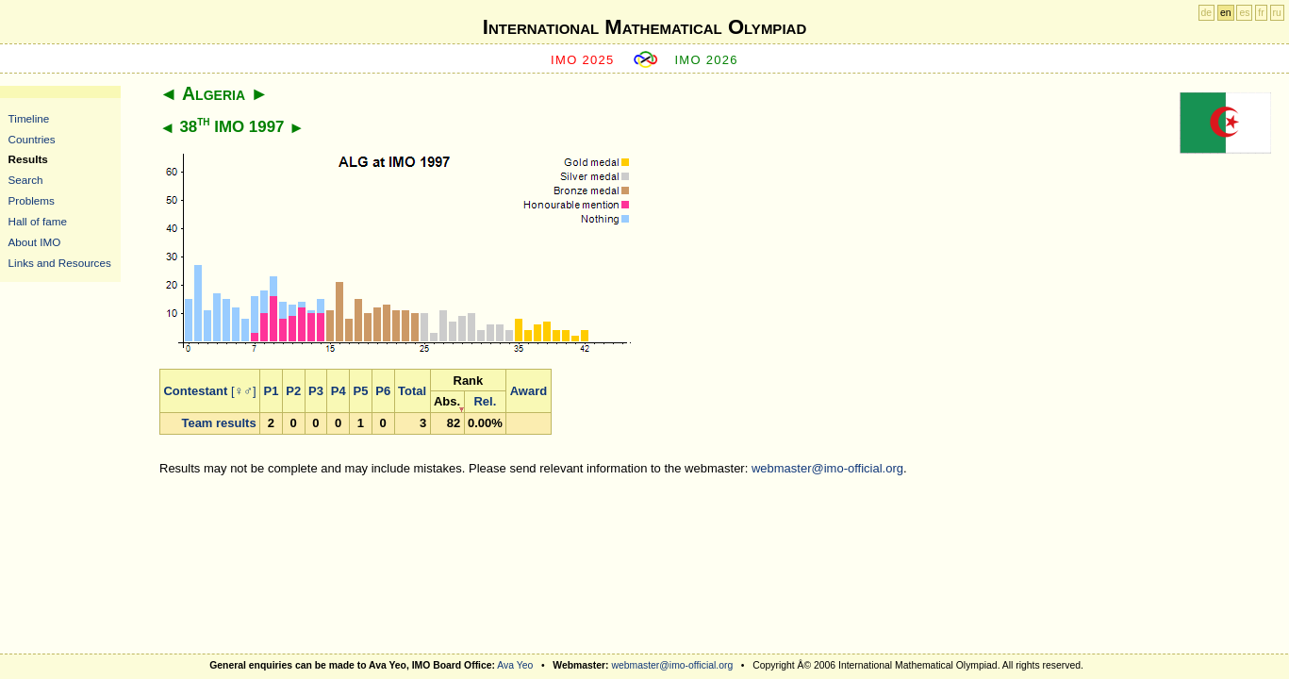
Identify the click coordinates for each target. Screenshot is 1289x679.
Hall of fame (37, 221)
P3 (315, 391)
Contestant (195, 391)
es (1244, 13)
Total (412, 391)
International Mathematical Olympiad (644, 27)
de (1207, 13)
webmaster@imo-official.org (827, 468)
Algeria (213, 93)
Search (25, 180)
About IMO (34, 242)
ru (1277, 13)
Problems (31, 200)
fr (1261, 13)
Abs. (447, 401)
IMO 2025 (583, 60)
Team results (218, 423)
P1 (271, 391)
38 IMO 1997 (231, 127)
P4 (338, 391)
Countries (32, 139)
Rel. (484, 401)
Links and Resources (59, 263)
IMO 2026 (706, 60)
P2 (293, 391)
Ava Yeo (515, 665)
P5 (361, 391)
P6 (382, 391)
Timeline (29, 118)
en (1225, 13)
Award (529, 391)
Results (28, 159)
